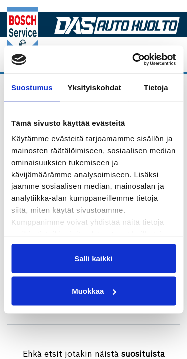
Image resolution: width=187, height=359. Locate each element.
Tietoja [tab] (156, 87)
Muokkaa (94, 291)
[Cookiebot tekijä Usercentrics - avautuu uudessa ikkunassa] (133, 59)
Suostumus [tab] (32, 87)
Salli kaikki (93, 258)
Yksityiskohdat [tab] (94, 87)
